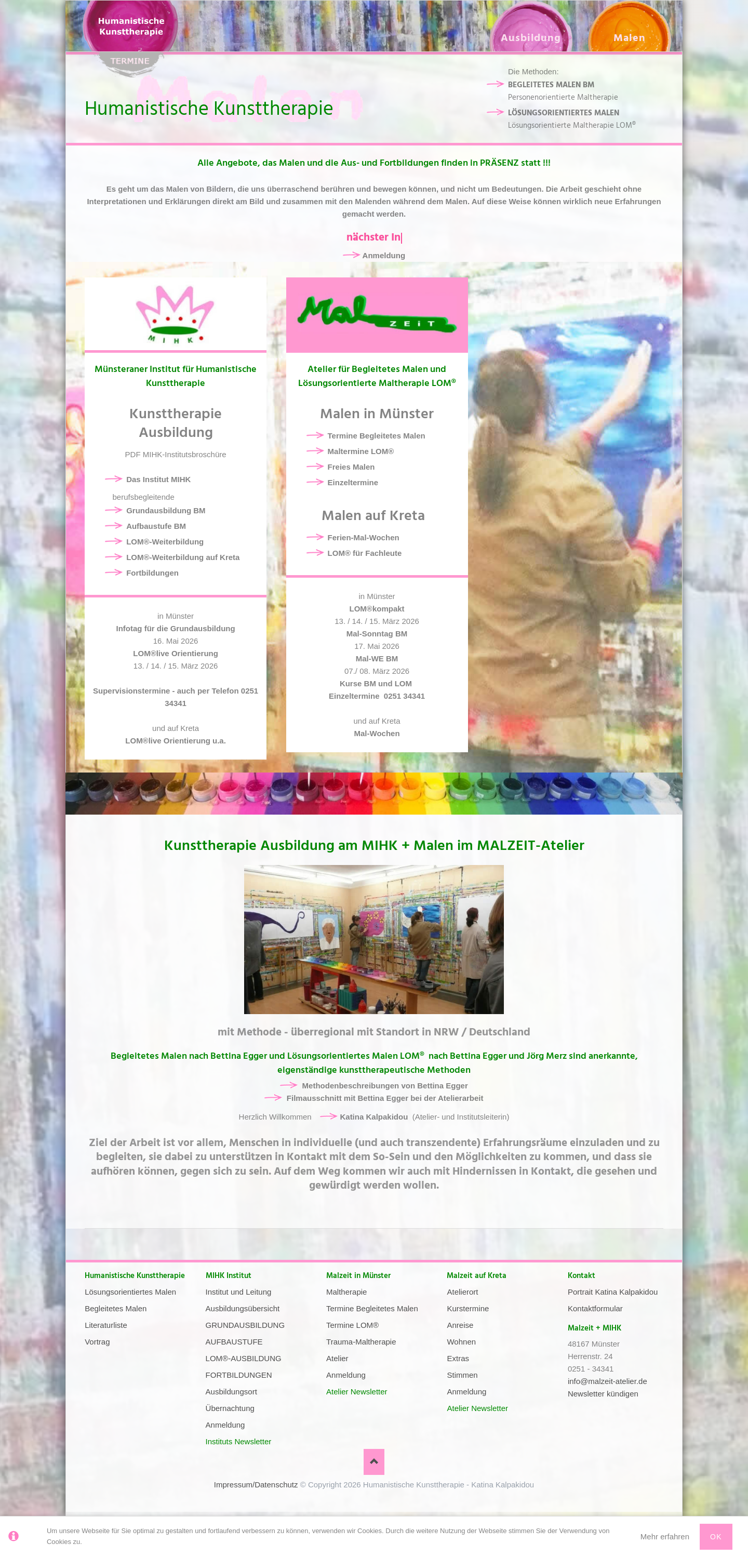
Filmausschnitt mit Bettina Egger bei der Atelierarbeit (385, 1098)
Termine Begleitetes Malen (372, 1308)
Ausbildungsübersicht (243, 1308)
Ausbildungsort (231, 1391)
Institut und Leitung (239, 1291)
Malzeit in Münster (358, 1275)
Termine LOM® (352, 1325)
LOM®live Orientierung (175, 653)
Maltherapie (346, 1291)
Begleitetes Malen (115, 1308)
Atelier (337, 1358)
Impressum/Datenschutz (256, 1484)
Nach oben (374, 1462)
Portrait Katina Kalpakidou (613, 1291)
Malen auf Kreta (377, 516)
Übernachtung (230, 1408)
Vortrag (97, 1341)
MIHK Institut (228, 1275)
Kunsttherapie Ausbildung (175, 423)
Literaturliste (106, 1325)
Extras (458, 1358)
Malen (629, 38)
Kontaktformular (595, 1308)
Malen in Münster (377, 414)
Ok (716, 1537)
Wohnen (461, 1341)
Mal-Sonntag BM (377, 633)
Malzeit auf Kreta (476, 1275)
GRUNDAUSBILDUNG (245, 1325)
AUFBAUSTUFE (234, 1341)
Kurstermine (468, 1308)
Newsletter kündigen (603, 1393)
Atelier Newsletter (357, 1391)
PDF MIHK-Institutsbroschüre (175, 454)
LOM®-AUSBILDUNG (244, 1358)
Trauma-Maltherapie (361, 1341)
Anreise (460, 1325)
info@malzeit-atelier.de (607, 1381)
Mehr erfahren (664, 1536)
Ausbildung (531, 38)
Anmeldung (384, 255)
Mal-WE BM (377, 658)
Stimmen (462, 1374)
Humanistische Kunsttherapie (135, 1275)
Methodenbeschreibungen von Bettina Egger (385, 1085)
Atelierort (462, 1291)
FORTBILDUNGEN (239, 1374)
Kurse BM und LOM (377, 683)
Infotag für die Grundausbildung (175, 628)
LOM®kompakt (377, 608)
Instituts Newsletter (239, 1441)
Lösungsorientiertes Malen (130, 1291)
